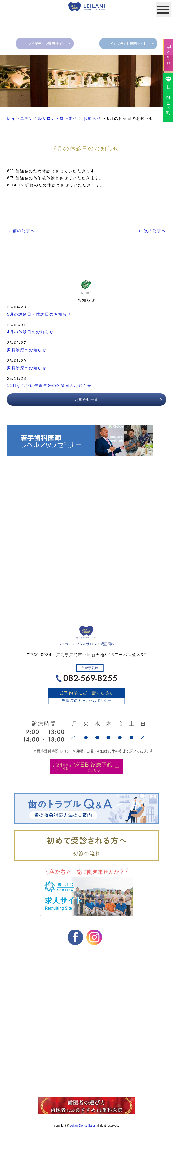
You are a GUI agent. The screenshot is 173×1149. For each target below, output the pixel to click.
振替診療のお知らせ (26, 350)
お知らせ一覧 (86, 400)
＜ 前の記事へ (21, 231)
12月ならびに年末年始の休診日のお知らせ (49, 386)
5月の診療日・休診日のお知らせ (39, 315)
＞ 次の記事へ (152, 231)
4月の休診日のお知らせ (30, 333)
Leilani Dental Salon (83, 1126)
